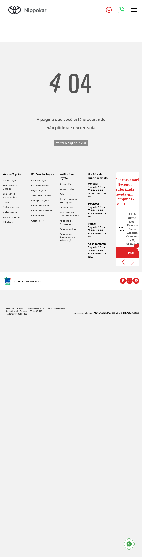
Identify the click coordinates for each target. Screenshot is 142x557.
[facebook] (123, 281)
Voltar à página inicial (71, 142)
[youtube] (136, 281)
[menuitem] (14, 180)
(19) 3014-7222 (20, 313)
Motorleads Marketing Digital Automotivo (116, 312)
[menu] (134, 10)
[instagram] (129, 281)
